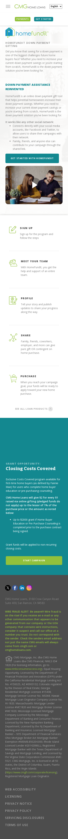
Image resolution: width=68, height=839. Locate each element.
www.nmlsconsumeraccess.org (23, 669)
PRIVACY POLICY (18, 811)
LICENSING (13, 796)
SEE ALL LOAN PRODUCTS (34, 409)
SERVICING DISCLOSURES (24, 818)
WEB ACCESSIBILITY (20, 789)
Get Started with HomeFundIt (32, 158)
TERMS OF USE (16, 825)
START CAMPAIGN (34, 560)
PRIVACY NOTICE (18, 804)
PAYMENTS (23, 19)
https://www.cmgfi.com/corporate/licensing (31, 772)
